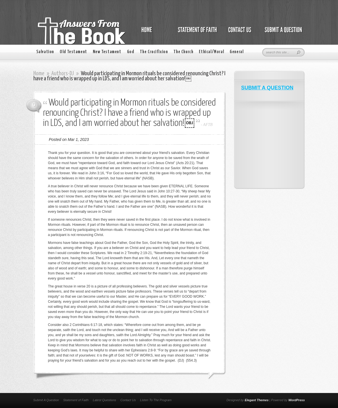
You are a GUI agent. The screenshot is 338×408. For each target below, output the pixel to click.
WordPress (297, 400)
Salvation (45, 52)
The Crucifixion (154, 52)
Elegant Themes (256, 400)
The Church (183, 52)
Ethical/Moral (211, 52)
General (237, 52)
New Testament (107, 52)
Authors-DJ (62, 73)
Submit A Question (46, 400)
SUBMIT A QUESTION (267, 88)
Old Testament (73, 52)
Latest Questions (104, 400)
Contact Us (128, 400)
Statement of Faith (76, 400)
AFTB (207, 125)
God (130, 52)
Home (38, 73)
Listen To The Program (155, 400)
